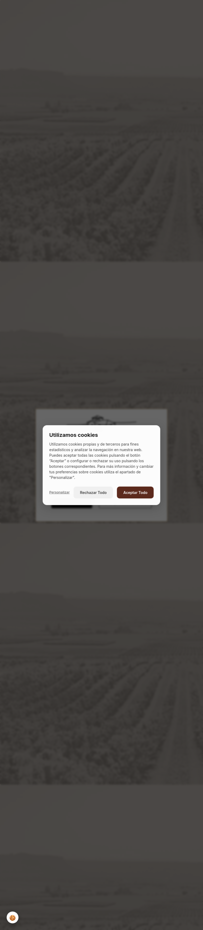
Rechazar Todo (93, 492)
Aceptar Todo (135, 492)
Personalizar (59, 492)
